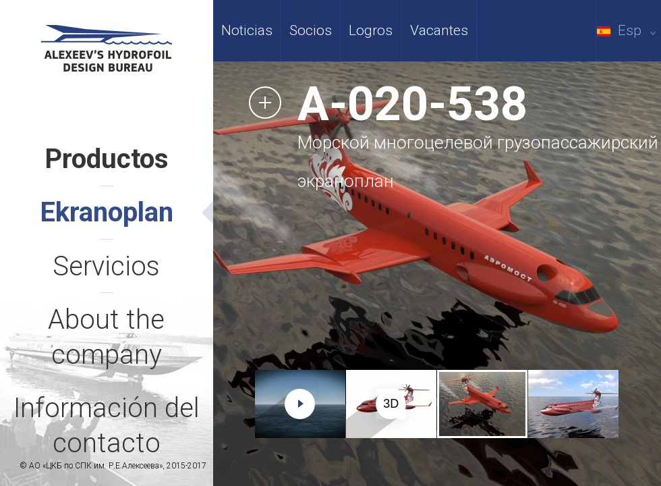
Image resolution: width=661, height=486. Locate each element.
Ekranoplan (106, 212)
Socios (310, 30)
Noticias (246, 30)
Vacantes (439, 30)
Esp (629, 30)
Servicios (106, 266)
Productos (107, 159)
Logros (371, 30)
